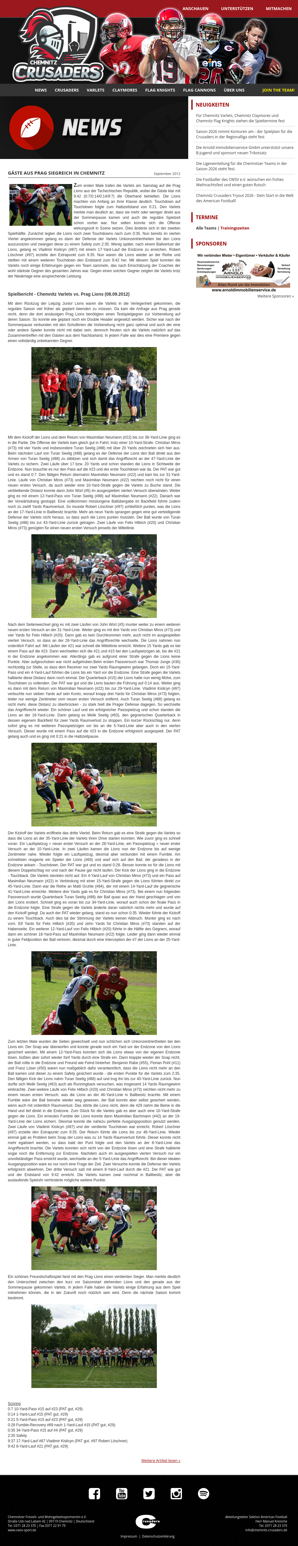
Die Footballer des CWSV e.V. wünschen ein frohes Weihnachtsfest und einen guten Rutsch (240, 182)
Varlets (95, 90)
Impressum (128, 1536)
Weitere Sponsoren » (276, 296)
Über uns (234, 90)
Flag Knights (160, 90)
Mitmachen (279, 8)
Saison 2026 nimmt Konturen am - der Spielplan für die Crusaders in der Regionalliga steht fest (244, 134)
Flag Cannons (199, 90)
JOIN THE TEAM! (279, 90)
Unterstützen (237, 8)
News (41, 90)
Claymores (124, 90)
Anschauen (196, 8)
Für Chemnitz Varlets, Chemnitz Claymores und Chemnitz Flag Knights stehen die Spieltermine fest (240, 118)
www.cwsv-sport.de (22, 1530)
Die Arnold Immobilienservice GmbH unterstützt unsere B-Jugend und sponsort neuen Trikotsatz (245, 150)
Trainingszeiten (235, 228)
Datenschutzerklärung (158, 1536)
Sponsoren (211, 243)
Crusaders (67, 90)
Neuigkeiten (212, 104)
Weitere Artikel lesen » (160, 1460)
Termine (207, 217)
